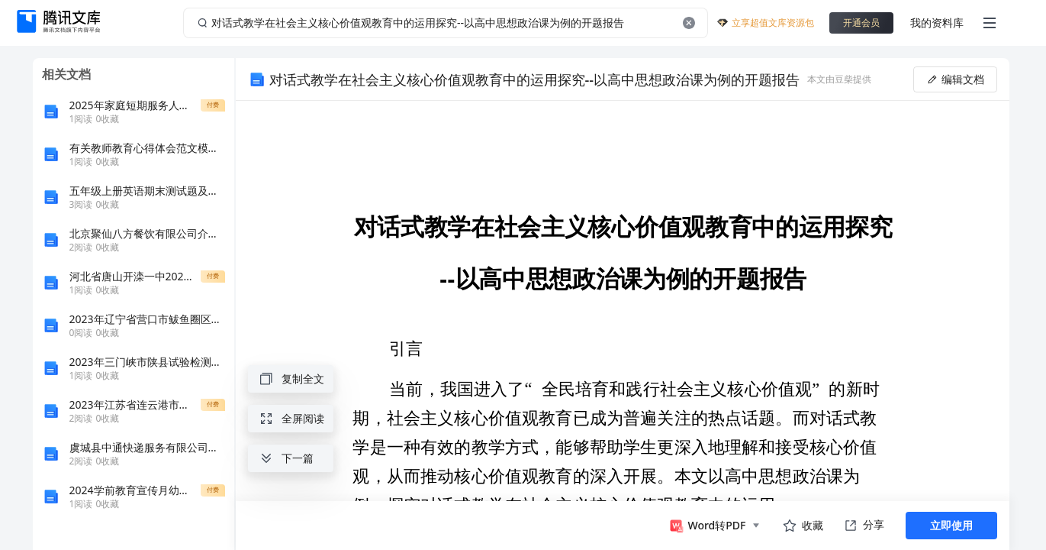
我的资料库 (937, 22)
